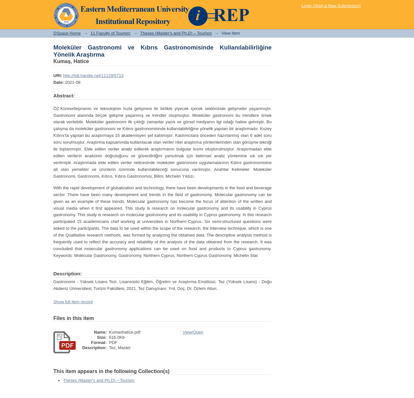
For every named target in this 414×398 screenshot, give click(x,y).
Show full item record (73, 301)
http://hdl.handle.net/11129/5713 (93, 75)
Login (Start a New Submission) (331, 5)
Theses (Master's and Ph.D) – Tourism (176, 33)
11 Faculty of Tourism (110, 33)
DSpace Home (67, 33)
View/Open (193, 332)
